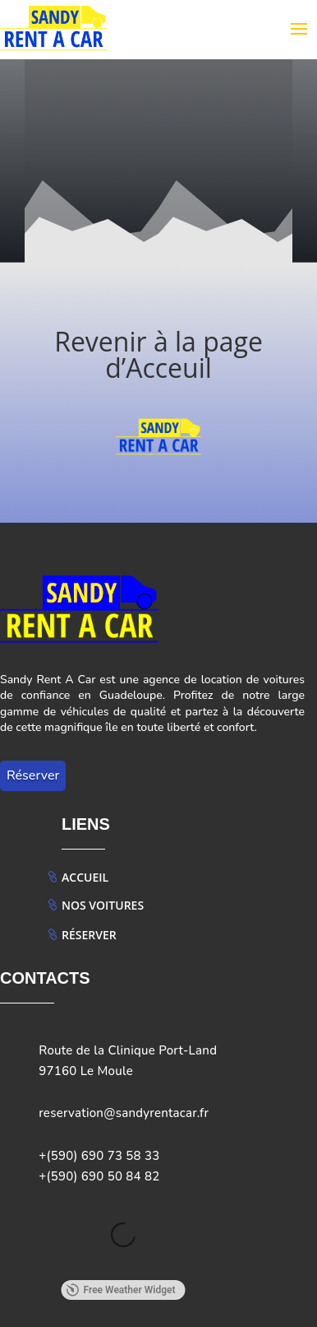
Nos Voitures (103, 905)
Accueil (85, 877)
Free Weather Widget (120, 1290)
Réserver (33, 775)
